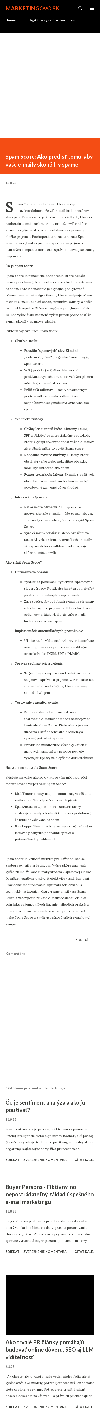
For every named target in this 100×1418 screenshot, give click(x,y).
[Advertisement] (50, 85)
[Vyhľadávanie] (80, 8)
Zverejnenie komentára (45, 1160)
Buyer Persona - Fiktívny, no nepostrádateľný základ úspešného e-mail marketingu (50, 1194)
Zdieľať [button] (82, 940)
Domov (11, 20)
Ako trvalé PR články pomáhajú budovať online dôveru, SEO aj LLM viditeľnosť (50, 1349)
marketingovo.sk (32, 8)
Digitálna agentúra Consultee (52, 20)
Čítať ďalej (84, 1160)
